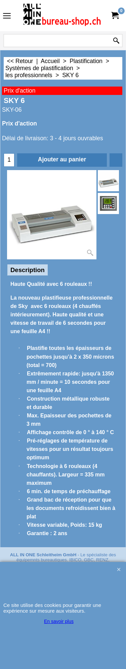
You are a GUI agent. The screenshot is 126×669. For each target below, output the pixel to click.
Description (27, 269)
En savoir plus (59, 621)
